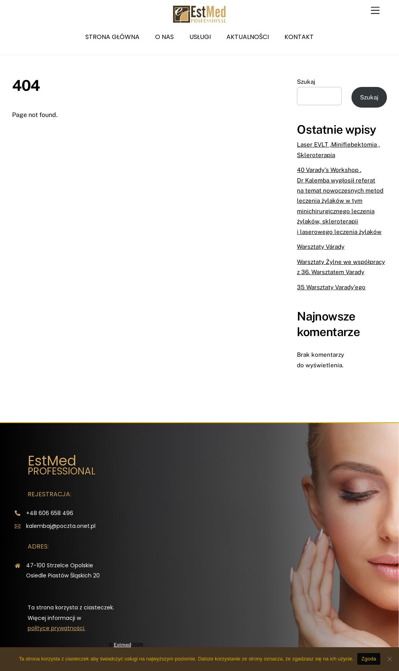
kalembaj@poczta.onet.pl (60, 526)
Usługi (200, 36)
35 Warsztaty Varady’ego (331, 287)
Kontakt (299, 36)
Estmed (122, 645)
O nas (164, 36)
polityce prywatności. (56, 628)
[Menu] (375, 10)
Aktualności (247, 36)
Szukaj (306, 81)
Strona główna (112, 36)
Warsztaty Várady (320, 246)
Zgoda (368, 659)
